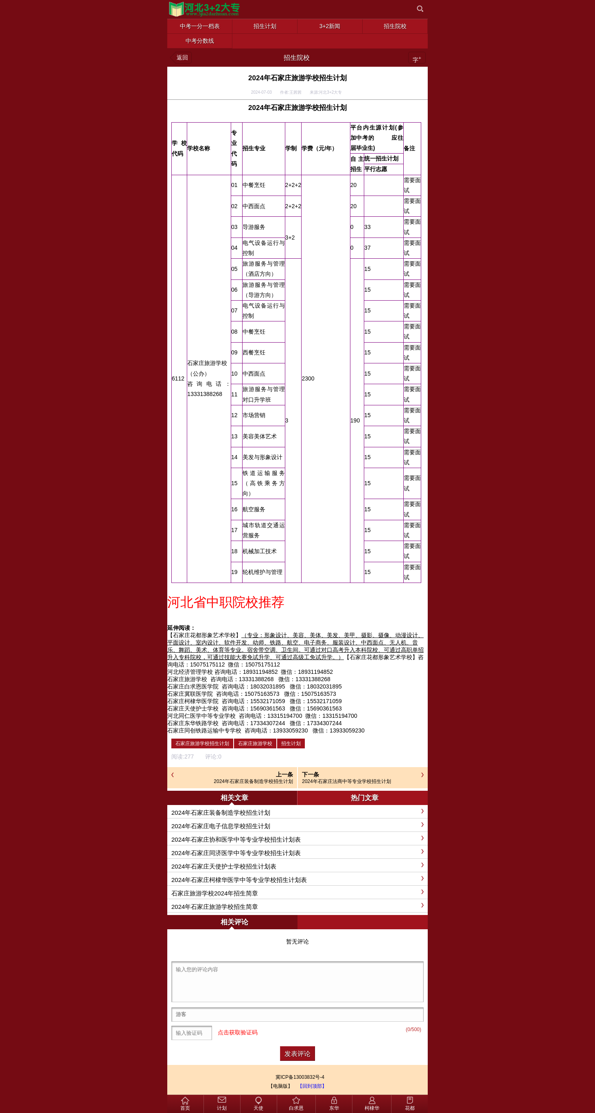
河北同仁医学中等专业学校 (201, 716)
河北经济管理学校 (190, 672)
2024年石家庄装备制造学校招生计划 (253, 781)
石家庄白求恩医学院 (193, 686)
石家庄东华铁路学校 (193, 723)
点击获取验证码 (238, 1032)
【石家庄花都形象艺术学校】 (204, 635)
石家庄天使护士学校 (193, 708)
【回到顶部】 (312, 1086)
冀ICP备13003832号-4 (300, 1077)
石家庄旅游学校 (187, 679)
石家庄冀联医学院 (190, 694)
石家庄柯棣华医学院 (193, 701)
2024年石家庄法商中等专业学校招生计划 (346, 781)
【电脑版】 (280, 1086)
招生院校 (297, 57)
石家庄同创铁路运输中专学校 (204, 730)
